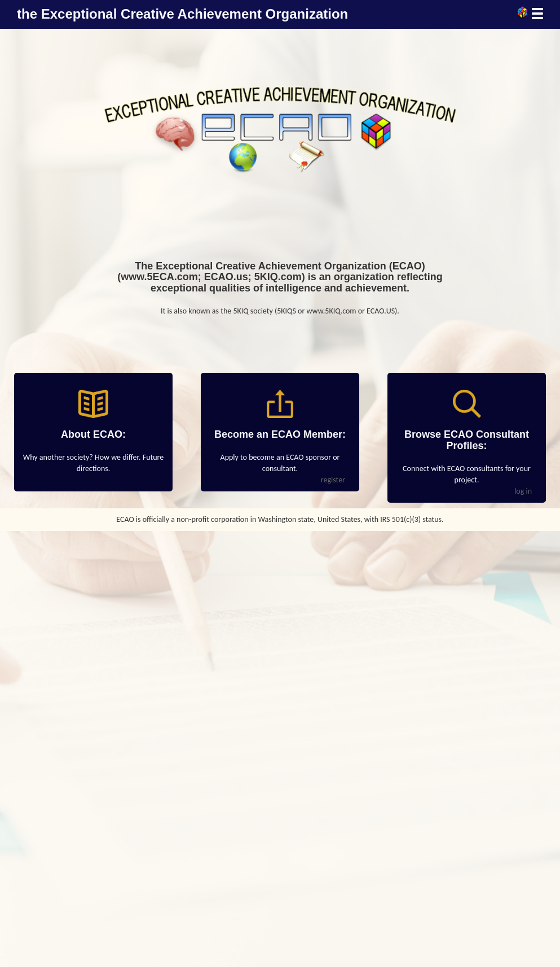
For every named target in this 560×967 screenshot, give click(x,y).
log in (523, 491)
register (333, 480)
